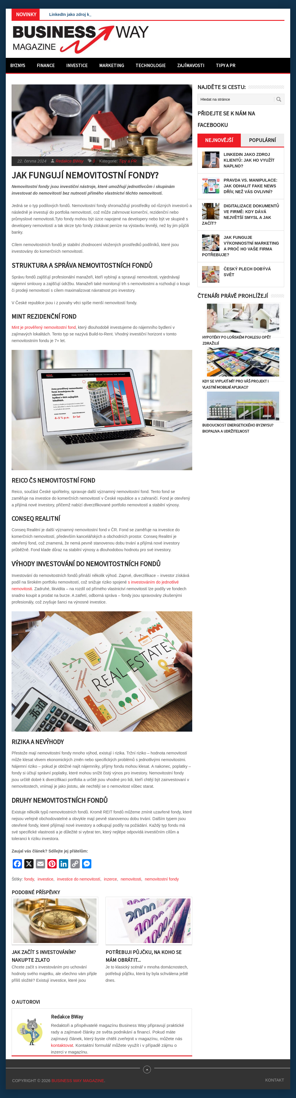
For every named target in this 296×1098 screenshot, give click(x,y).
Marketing (111, 65)
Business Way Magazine (77, 1080)
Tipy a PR (225, 65)
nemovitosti (131, 879)
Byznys (17, 65)
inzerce (110, 879)
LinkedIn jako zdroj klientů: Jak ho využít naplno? (249, 160)
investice (45, 879)
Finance (46, 65)
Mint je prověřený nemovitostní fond (44, 327)
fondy (29, 879)
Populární (262, 140)
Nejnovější (219, 140)
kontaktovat (62, 1045)
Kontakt (274, 1080)
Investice (77, 65)
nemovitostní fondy (162, 879)
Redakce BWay (70, 161)
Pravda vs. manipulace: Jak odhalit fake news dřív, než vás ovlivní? (251, 186)
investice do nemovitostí (78, 879)
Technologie (151, 65)
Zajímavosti (190, 65)
